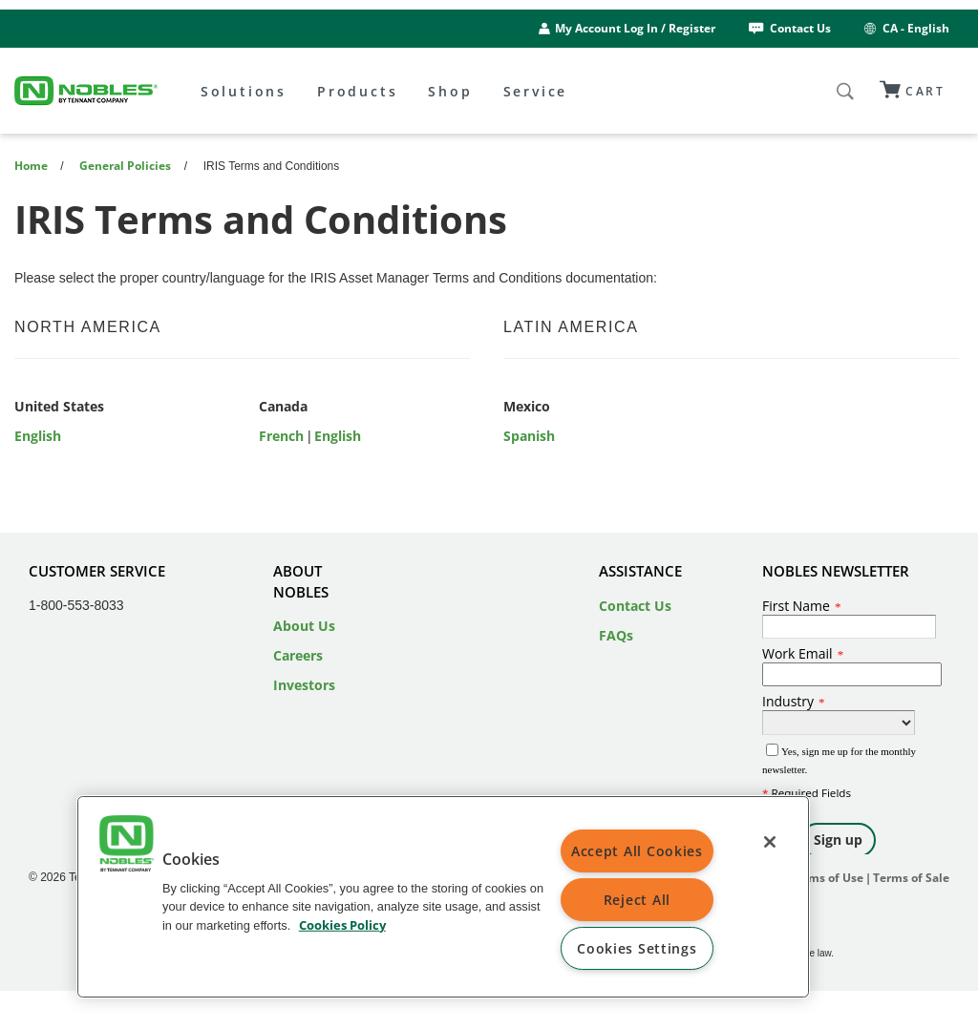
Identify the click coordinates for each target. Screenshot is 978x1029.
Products (357, 91)
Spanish (529, 436)
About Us (304, 626)
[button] (126, 845)
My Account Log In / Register (635, 28)
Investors (304, 685)
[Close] (770, 842)
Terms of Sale (911, 878)
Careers (298, 655)
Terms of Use (826, 878)
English (37, 436)
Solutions (244, 91)
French (281, 436)
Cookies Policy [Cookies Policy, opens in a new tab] (342, 924)
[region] (443, 896)
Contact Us (788, 28)
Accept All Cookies (637, 851)
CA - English (905, 28)
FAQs (616, 635)
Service (535, 91)
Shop (450, 91)
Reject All (637, 900)
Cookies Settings (637, 948)
